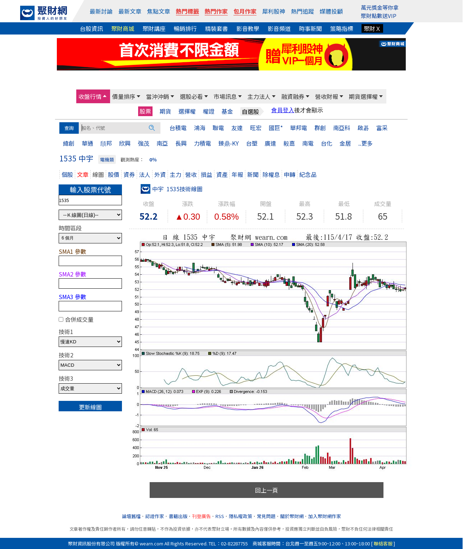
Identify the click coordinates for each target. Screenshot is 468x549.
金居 (345, 143)
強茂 (143, 143)
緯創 (68, 143)
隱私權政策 (240, 516)
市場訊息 (225, 96)
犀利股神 (273, 11)
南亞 (162, 143)
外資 (160, 174)
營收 (191, 174)
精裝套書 (216, 28)
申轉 (289, 174)
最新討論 (101, 11)
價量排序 (123, 96)
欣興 (125, 143)
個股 (67, 174)
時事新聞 (310, 28)
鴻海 (199, 127)
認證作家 (154, 516)
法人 (144, 174)
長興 (181, 143)
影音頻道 (279, 28)
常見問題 (266, 516)
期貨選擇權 (363, 96)
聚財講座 (153, 28)
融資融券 (292, 96)
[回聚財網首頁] (43, 13)
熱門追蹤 (302, 11)
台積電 (178, 127)
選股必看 (191, 96)
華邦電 (298, 127)
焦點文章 (158, 11)
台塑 (252, 143)
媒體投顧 (331, 11)
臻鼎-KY (228, 143)
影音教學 (247, 28)
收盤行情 (89, 96)
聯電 (218, 127)
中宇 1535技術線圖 (172, 188)
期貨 (165, 111)
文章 (82, 174)
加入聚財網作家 (324, 516)
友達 (237, 127)
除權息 (271, 174)
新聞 (253, 174)
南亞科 (341, 127)
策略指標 (341, 28)
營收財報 (326, 96)
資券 (129, 174)
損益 (206, 174)
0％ (153, 159)
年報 (237, 174)
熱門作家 (216, 11)
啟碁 (363, 127)
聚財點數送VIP (378, 15)
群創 (320, 127)
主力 (175, 174)
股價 (113, 174)
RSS (219, 516)
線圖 (98, 174)
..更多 (365, 143)
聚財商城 (122, 28)
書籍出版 (178, 516)
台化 (326, 143)
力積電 (202, 143)
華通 (87, 143)
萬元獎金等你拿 (380, 7)
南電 (308, 143)
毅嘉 (289, 143)
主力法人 (259, 96)
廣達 (270, 143)
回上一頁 (266, 490)
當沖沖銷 (157, 96)
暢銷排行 (185, 28)
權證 (208, 111)
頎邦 (106, 143)
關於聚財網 (292, 516)
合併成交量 (79, 319)
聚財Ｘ (372, 28)
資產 (222, 174)
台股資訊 (91, 28)
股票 (145, 111)
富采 (382, 127)
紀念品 (308, 174)
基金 (227, 111)
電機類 (107, 159)
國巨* (276, 127)
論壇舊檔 (131, 516)
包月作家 (244, 11)
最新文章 (129, 11)
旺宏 (256, 127)
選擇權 (187, 111)
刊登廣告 (201, 516)
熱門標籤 (187, 11)
